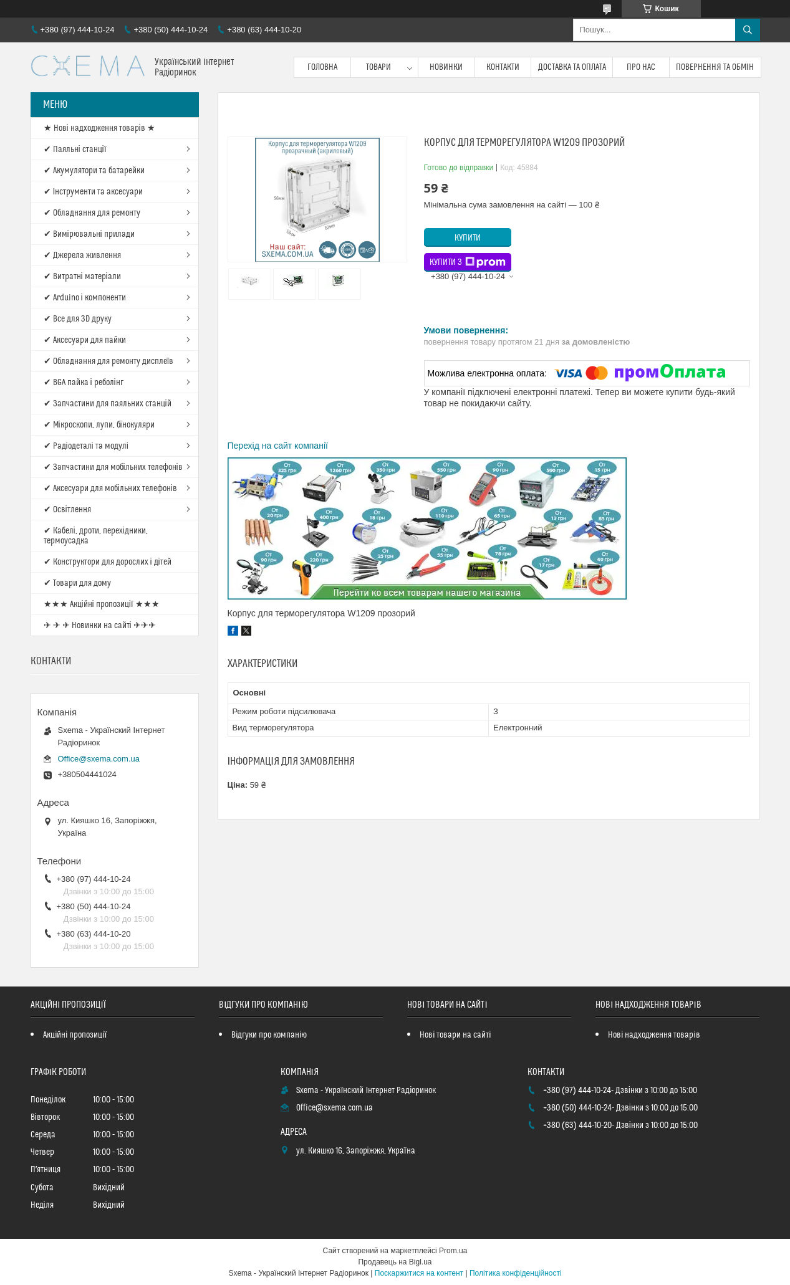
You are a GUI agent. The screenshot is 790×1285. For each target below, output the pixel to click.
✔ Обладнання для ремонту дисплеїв (109, 361)
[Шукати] (747, 30)
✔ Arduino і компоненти (85, 298)
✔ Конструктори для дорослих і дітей (107, 562)
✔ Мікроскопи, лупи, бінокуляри (99, 425)
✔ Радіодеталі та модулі (86, 446)
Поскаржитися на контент (419, 1273)
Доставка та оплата (572, 67)
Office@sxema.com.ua (99, 758)
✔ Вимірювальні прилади (89, 234)
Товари (378, 67)
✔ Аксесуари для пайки (85, 340)
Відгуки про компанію (269, 1035)
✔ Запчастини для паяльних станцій (107, 404)
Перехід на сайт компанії (278, 446)
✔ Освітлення (67, 510)
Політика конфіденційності (516, 1273)
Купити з (468, 262)
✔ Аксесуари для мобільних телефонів (110, 489)
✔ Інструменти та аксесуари (93, 192)
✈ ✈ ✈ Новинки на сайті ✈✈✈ (100, 626)
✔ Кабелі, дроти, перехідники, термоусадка (96, 536)
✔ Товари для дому (77, 583)
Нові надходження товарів (654, 1035)
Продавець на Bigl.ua (394, 1262)
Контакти (502, 67)
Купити (468, 238)
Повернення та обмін (715, 67)
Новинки (446, 67)
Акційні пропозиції (75, 1035)
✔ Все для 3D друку (78, 319)
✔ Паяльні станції (75, 150)
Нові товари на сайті (455, 1035)
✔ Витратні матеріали (82, 277)
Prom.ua (453, 1250)
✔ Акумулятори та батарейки (94, 171)
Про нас (641, 67)
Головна (322, 67)
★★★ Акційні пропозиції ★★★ (102, 604)
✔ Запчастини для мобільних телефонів (113, 467)
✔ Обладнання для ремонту (92, 213)
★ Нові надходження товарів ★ (99, 128)
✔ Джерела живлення (82, 255)
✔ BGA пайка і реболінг (83, 383)
